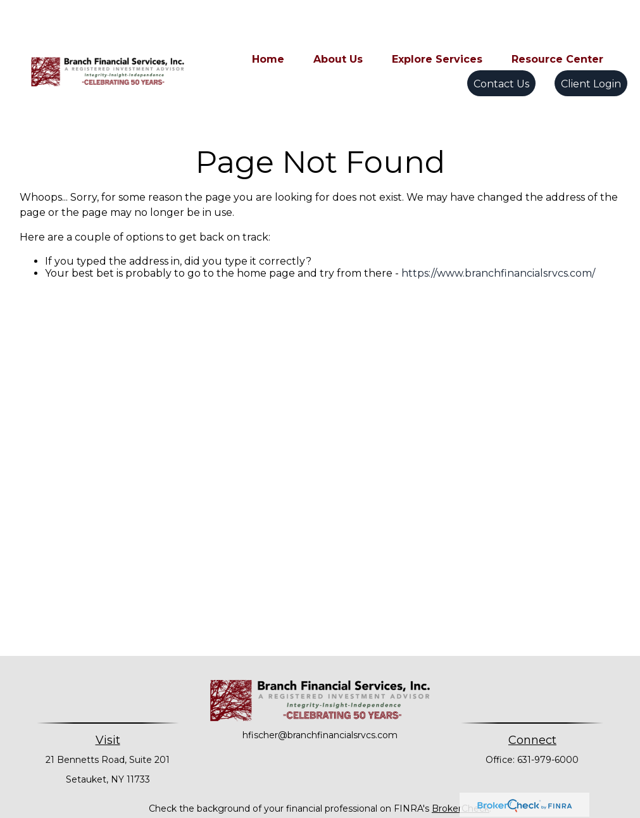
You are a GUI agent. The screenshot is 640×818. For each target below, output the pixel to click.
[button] (268, 20)
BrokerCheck (460, 751)
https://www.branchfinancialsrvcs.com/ (498, 216)
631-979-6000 (548, 702)
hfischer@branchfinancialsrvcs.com (320, 678)
